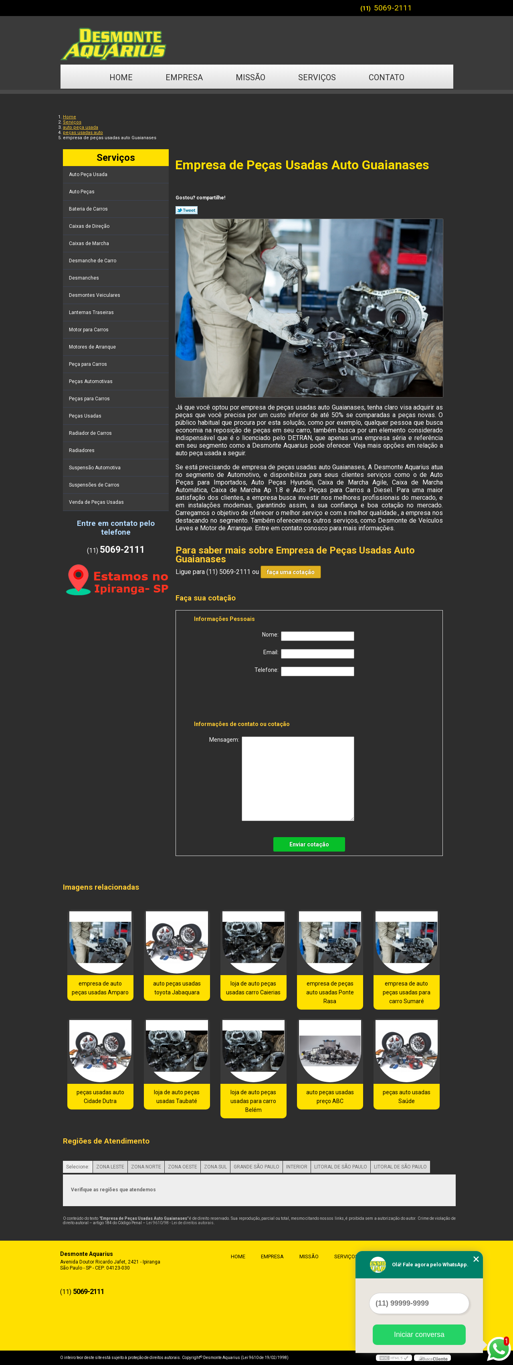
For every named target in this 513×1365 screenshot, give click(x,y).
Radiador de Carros (91, 433)
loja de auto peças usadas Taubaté (177, 1096)
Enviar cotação (309, 844)
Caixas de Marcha (89, 243)
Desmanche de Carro (93, 261)
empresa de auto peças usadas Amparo (100, 988)
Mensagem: (281, 778)
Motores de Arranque (93, 347)
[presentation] (245, 700)
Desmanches (84, 278)
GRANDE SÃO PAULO (256, 1167)
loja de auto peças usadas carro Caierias (253, 988)
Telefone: (304, 671)
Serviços (317, 77)
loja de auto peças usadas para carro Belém (253, 1101)
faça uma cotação (291, 572)
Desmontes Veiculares (95, 295)
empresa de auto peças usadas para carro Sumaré (406, 992)
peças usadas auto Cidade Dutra (100, 1096)
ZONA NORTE (146, 1167)
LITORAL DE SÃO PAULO (340, 1167)
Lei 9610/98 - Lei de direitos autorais (180, 1223)
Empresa (184, 77)
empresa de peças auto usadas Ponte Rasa (330, 992)
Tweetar (187, 210)
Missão (250, 77)
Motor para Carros (89, 330)
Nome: (308, 636)
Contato (386, 77)
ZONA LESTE (110, 1167)
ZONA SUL (215, 1167)
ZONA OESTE (182, 1167)
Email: (308, 654)
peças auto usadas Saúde (406, 1096)
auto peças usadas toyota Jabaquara (177, 988)
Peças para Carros (90, 399)
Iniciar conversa (419, 1335)
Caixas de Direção (90, 226)
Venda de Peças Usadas (97, 502)
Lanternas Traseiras (92, 312)
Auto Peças (82, 192)
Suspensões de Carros (95, 485)
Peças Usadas (86, 416)
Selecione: (77, 1167)
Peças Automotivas (91, 381)
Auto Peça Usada (89, 174)
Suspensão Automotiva (95, 468)
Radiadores (82, 450)
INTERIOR (296, 1167)
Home (121, 77)
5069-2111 (393, 7)
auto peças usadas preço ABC (330, 1096)
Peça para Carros (88, 364)
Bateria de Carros (89, 209)
